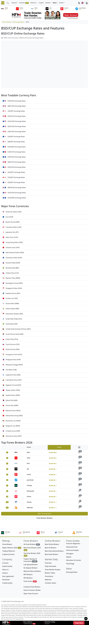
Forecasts (48, 563)
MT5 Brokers (28, 574)
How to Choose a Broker (32, 590)
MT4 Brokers (28, 578)
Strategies (69, 554)
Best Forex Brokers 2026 (32, 549)
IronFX (29, 474)
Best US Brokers (50, 548)
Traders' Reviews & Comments (30, 560)
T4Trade (29, 485)
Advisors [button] (33, 3)
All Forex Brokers (32, 544)
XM (28, 469)
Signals (68, 557)
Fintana (29, 502)
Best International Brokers (54, 551)
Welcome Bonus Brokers (32, 571)
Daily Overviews (50, 566)
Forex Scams (30, 581)
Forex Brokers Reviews (44, 518)
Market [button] (47, 3)
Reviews (24, 3)
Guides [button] (61, 3)
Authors (5, 573)
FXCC (28, 463)
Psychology (70, 564)
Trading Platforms (8, 551)
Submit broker (7, 566)
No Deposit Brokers (30, 568)
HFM (28, 452)
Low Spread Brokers (31, 565)
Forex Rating (6, 22)
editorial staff (19, 619)
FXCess (29, 496)
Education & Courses (73, 560)
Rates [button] (54, 3)
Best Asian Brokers (51, 554)
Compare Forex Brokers (32, 587)
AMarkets (30, 507)
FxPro (28, 458)
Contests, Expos (50, 583)
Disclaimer (6, 580)
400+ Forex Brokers (44, 514)
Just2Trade (30, 480)
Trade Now (79, 623)
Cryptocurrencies (8, 554)
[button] (83, 3)
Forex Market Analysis (52, 570)
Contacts (5, 563)
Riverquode (30, 491)
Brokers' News (50, 573)
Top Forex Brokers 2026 (32, 554)
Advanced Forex (71, 547)
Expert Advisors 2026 (11, 548)
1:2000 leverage (27, 623)
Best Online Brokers (52, 544)
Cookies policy (7, 583)
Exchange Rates (18, 22)
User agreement (8, 576)
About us (5, 570)
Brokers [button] (14, 3)
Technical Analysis (72, 550)
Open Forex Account (31, 593)
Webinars (48, 580)
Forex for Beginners (73, 543)
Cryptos (41, 3)
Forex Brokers (7, 544)
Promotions (49, 576)
